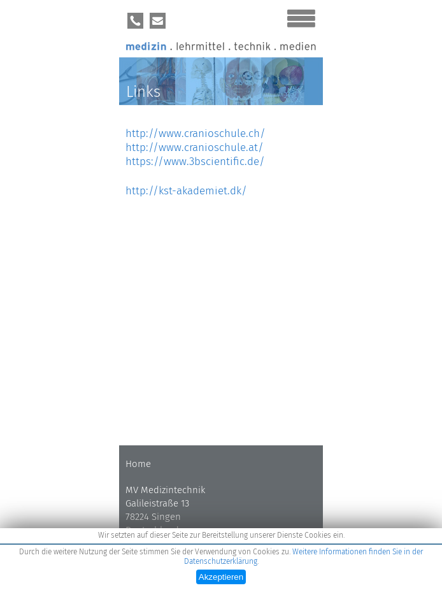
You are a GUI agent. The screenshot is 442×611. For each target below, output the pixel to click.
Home (138, 464)
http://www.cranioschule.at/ (194, 147)
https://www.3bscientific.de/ (195, 161)
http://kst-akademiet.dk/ (186, 191)
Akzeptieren (221, 577)
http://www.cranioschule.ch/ (195, 133)
